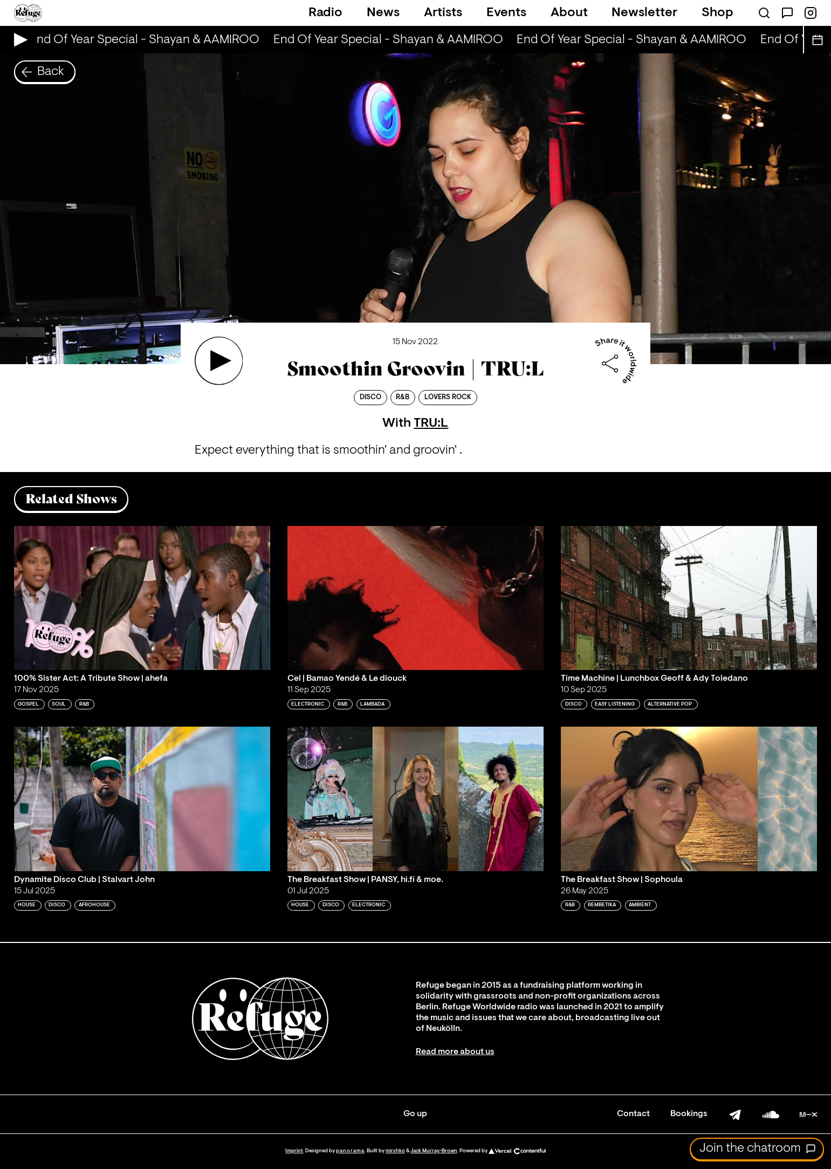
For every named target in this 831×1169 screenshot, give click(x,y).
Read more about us (455, 1052)
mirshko (395, 1151)
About (569, 12)
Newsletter (644, 12)
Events (506, 12)
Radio (325, 12)
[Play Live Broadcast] (18, 39)
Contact (633, 1114)
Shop (717, 12)
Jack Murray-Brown (433, 1151)
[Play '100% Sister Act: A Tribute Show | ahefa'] (142, 598)
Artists (443, 12)
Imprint (294, 1151)
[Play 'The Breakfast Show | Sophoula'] (689, 799)
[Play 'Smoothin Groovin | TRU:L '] (219, 361)
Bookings (689, 1114)
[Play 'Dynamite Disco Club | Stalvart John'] (142, 799)
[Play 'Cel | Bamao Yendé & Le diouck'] (415, 598)
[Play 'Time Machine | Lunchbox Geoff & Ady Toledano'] (689, 598)
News (383, 12)
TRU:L (431, 423)
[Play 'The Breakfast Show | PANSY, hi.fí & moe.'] (415, 799)
